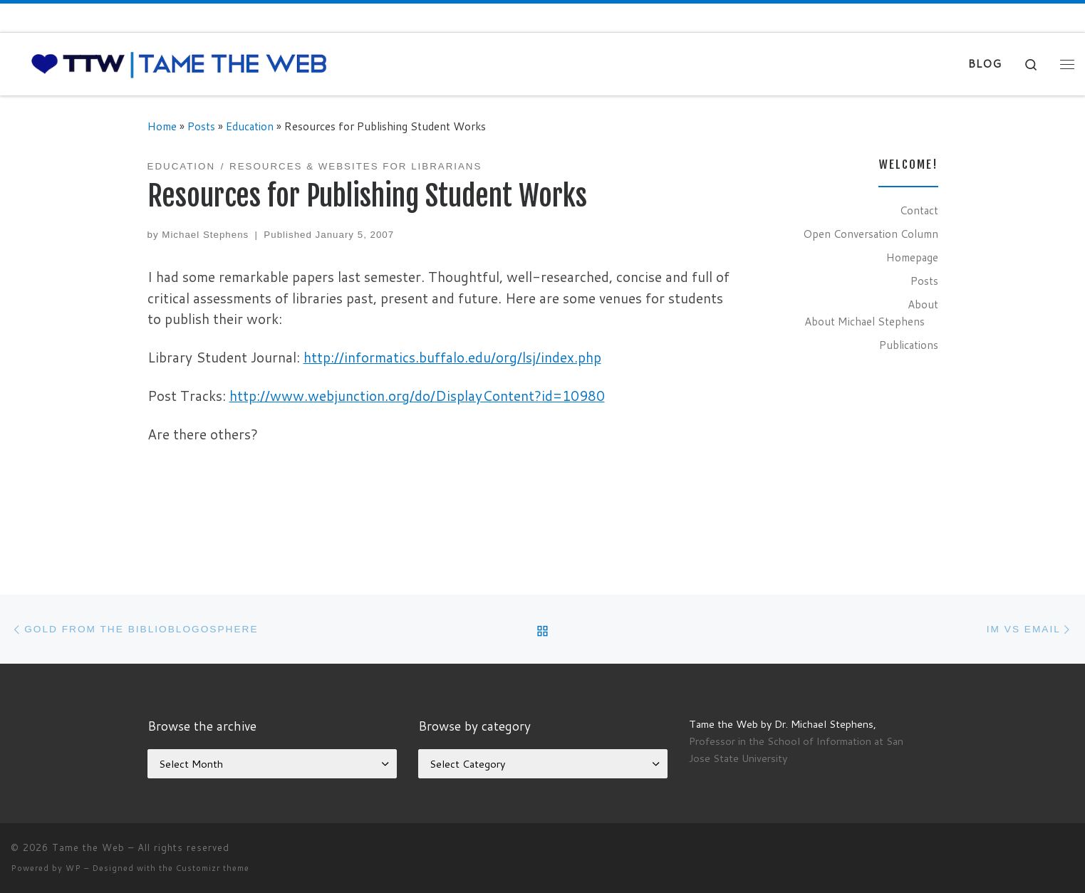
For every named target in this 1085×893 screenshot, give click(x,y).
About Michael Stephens (864, 321)
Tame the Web (88, 847)
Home (162, 126)
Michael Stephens (205, 234)
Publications (908, 344)
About (923, 304)
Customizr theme (212, 868)
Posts (201, 126)
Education (250, 126)
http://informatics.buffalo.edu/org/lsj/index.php (452, 357)
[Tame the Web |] (179, 63)
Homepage (912, 257)
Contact (919, 210)
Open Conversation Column (870, 233)
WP (73, 868)
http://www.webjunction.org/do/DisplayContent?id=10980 (417, 395)
